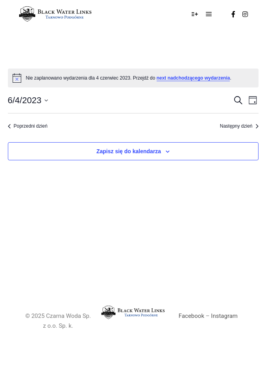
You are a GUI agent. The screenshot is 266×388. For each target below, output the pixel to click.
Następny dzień (239, 126)
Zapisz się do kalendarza (128, 151)
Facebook (191, 315)
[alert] (133, 78)
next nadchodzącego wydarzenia (193, 78)
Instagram (224, 315)
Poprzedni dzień (28, 126)
